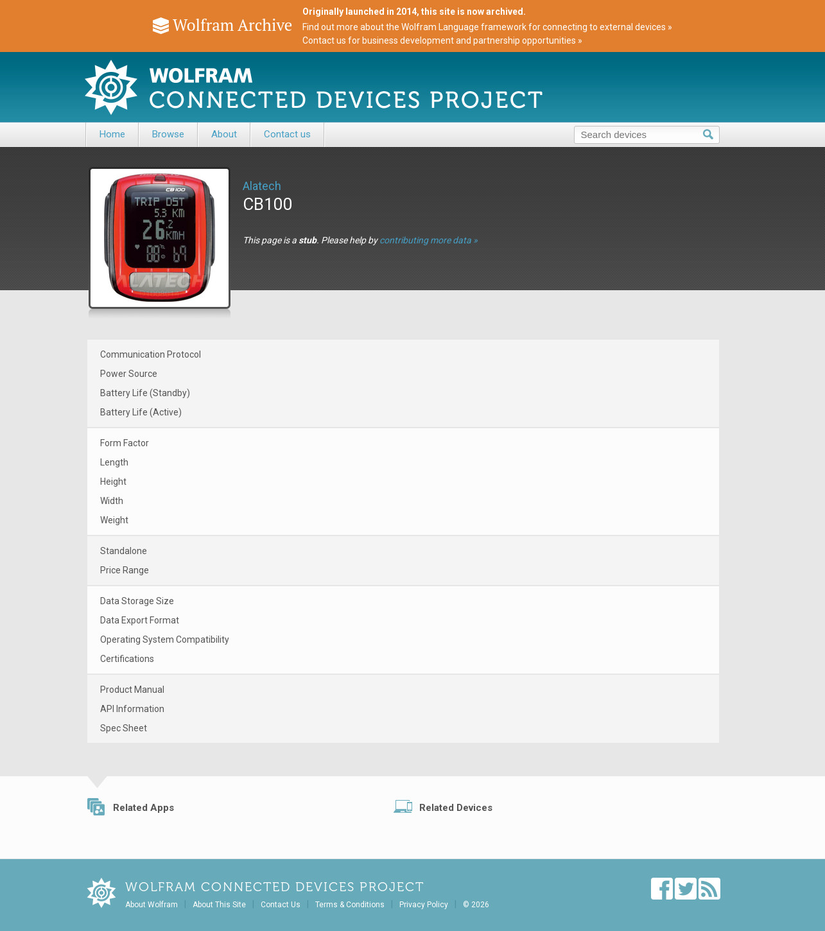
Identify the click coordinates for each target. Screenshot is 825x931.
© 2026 (476, 904)
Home (112, 134)
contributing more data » (428, 240)
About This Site (219, 904)
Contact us (287, 134)
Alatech (262, 186)
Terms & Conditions (350, 904)
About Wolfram (151, 904)
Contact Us (280, 904)
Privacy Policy (423, 904)
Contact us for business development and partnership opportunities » (442, 40)
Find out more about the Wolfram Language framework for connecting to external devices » (487, 27)
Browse (168, 134)
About (224, 134)
